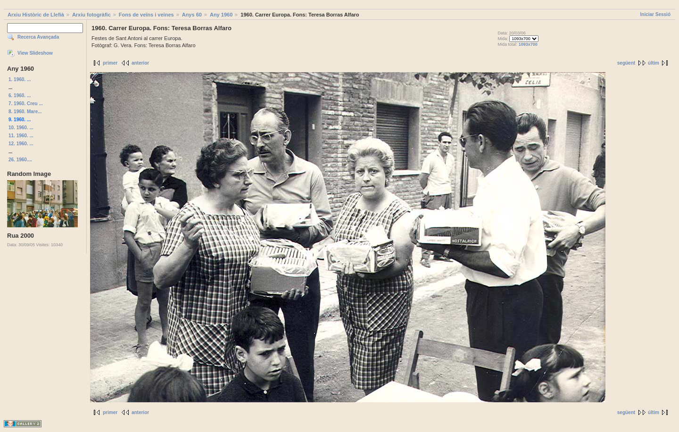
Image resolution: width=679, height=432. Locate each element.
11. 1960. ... (20, 135)
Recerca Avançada (38, 37)
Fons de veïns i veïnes (146, 14)
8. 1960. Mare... (25, 111)
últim (653, 63)
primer (110, 63)
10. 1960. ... (20, 127)
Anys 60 (192, 14)
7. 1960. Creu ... (25, 103)
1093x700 (528, 44)
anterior (140, 63)
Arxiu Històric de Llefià (36, 14)
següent (626, 63)
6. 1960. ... (19, 95)
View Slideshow (35, 53)
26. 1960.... (20, 159)
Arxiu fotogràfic (91, 14)
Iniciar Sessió (655, 14)
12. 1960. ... (20, 143)
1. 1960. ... (19, 79)
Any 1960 (221, 14)
